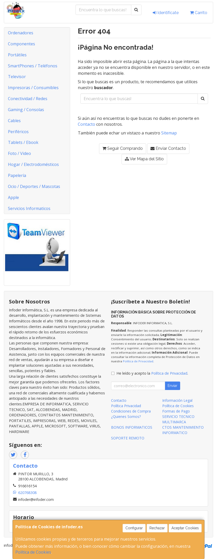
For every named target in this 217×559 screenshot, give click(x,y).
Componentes (21, 44)
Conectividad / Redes (27, 98)
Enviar (172, 386)
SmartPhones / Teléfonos (32, 66)
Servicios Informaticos (29, 208)
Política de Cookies (33, 552)
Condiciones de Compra (131, 411)
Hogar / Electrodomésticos (33, 164)
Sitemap (169, 133)
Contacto (86, 124)
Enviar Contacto (168, 148)
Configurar (134, 528)
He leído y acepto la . (152, 373)
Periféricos (18, 131)
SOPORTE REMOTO (127, 438)
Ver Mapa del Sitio (144, 158)
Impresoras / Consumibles (33, 87)
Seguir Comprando (122, 148)
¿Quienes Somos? (126, 416)
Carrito (198, 12)
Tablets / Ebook (23, 142)
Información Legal (177, 400)
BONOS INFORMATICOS (131, 427)
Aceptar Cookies (185, 528)
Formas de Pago (176, 411)
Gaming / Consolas (26, 109)
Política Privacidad (126, 405)
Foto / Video (19, 153)
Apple (13, 197)
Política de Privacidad (138, 361)
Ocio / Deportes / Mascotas (34, 186)
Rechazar (157, 528)
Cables (14, 120)
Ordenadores (20, 33)
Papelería (17, 175)
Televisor (17, 76)
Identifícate (166, 12)
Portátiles (17, 55)
